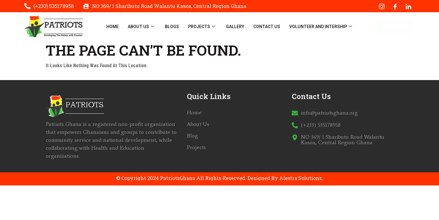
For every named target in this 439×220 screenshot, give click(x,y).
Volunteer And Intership (321, 26)
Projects (202, 26)
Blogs (172, 26)
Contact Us (266, 26)
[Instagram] (381, 6)
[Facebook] (395, 6)
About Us (142, 26)
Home (112, 26)
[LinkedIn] (408, 6)
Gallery (235, 26)
